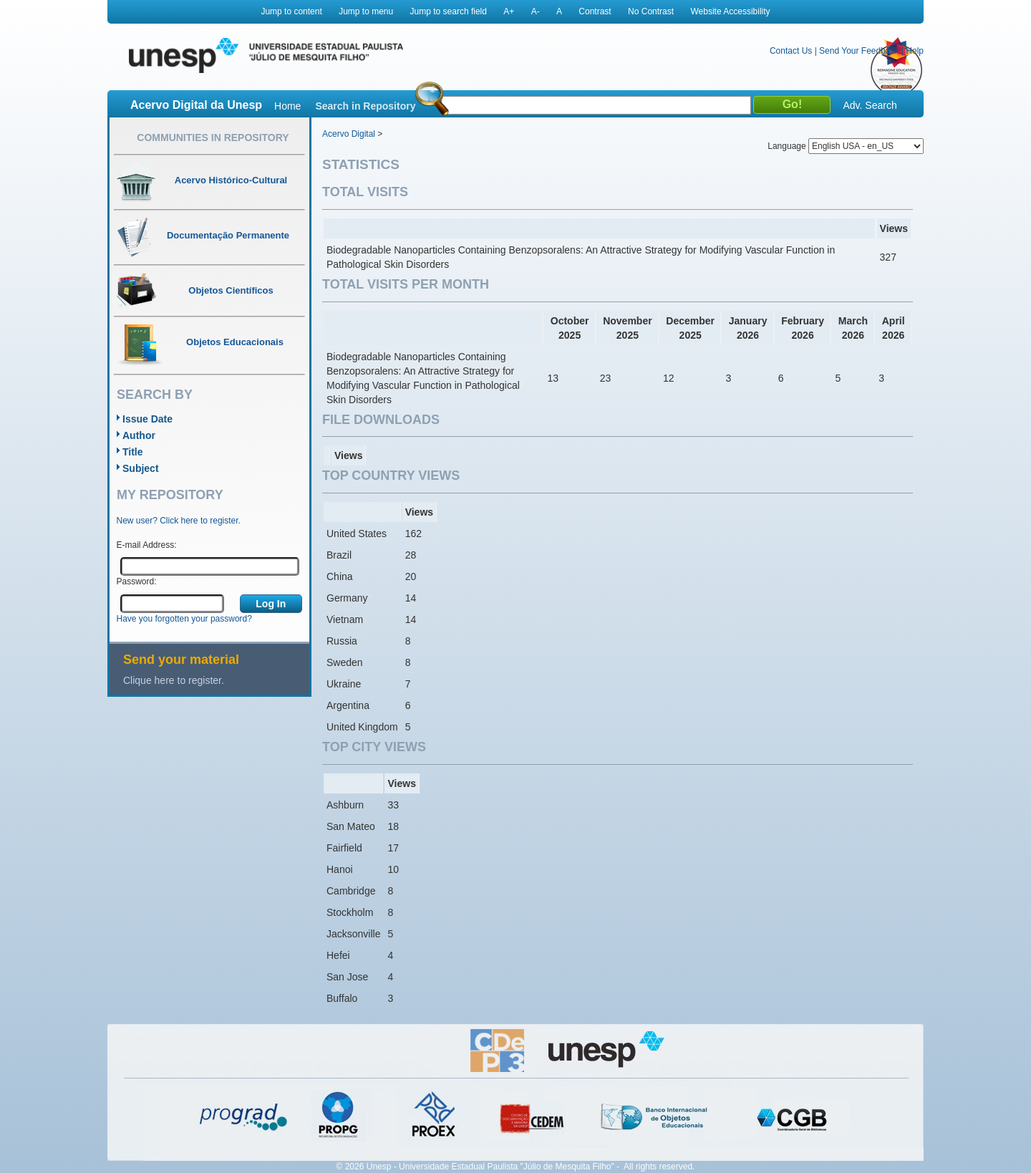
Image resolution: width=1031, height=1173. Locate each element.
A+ (508, 11)
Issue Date (147, 419)
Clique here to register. (173, 680)
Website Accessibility (730, 11)
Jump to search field (448, 11)
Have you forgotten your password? (184, 619)
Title (132, 452)
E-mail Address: (147, 545)
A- (535, 11)
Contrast (595, 11)
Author (138, 435)
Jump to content (291, 11)
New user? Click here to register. (179, 521)
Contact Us (791, 51)
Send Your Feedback (859, 51)
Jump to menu (366, 11)
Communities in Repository (213, 137)
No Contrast (651, 11)
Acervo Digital (348, 134)
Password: (137, 581)
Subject (140, 468)
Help (915, 51)
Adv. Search (869, 105)
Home (287, 106)
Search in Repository (365, 106)
